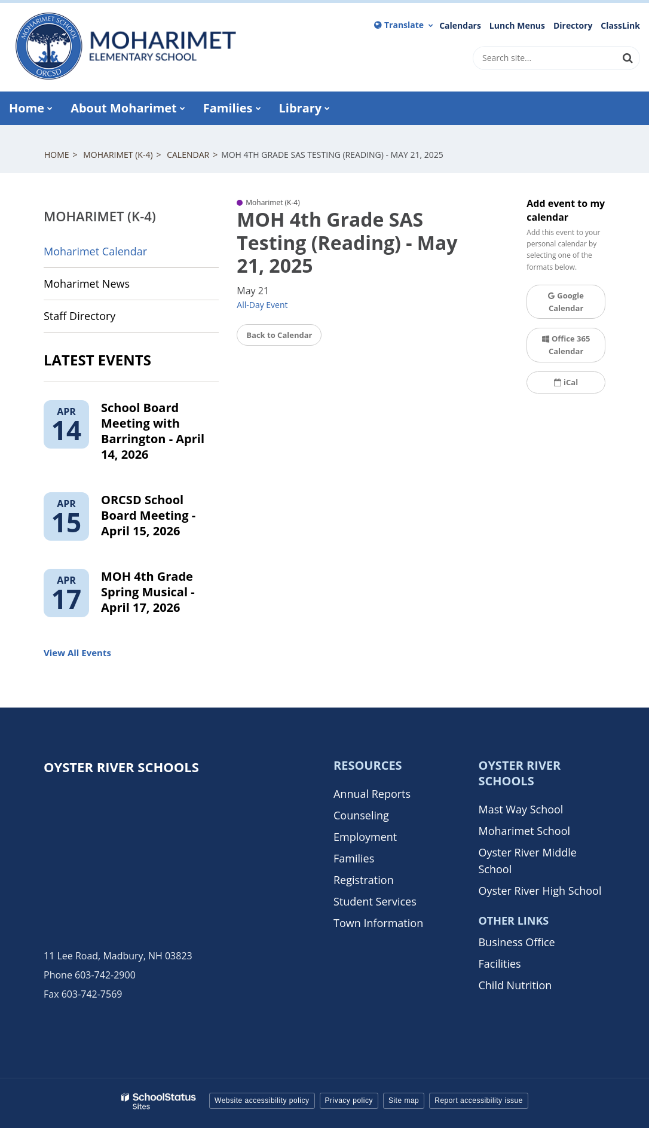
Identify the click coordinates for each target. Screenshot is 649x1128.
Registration (363, 880)
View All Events (77, 652)
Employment (365, 837)
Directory (573, 25)
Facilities (499, 963)
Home (56, 154)
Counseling (361, 815)
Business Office (516, 942)
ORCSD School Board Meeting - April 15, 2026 (148, 515)
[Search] (628, 58)
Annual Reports (372, 793)
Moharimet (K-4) (117, 154)
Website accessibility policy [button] (262, 1100)
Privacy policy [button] (349, 1100)
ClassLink (620, 25)
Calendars (460, 25)
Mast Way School (520, 809)
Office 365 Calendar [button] (566, 344)
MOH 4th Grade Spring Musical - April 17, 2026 (148, 591)
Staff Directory (79, 316)
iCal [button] (566, 382)
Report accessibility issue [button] (478, 1100)
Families (353, 858)
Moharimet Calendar (95, 251)
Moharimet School (524, 831)
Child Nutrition (515, 985)
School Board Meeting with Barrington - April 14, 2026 (152, 431)
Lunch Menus (517, 25)
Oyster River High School (539, 890)
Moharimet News (87, 283)
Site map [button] (403, 1100)
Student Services (375, 901)
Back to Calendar (279, 335)
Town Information (378, 923)
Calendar (188, 154)
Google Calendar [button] (566, 301)
